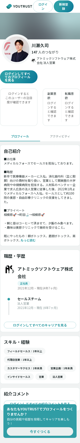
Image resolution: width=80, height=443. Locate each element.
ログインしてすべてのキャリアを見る (40, 325)
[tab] (20, 136)
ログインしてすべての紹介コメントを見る (40, 404)
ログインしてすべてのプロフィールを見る (19, 76)
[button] (40, 26)
